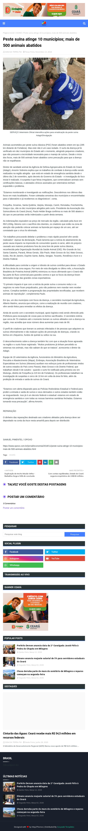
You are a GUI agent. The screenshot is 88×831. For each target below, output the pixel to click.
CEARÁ (19, 33)
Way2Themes (37, 827)
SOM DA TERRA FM (13, 52)
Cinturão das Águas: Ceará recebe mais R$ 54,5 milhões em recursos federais (39, 735)
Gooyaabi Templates (65, 827)
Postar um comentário (13, 508)
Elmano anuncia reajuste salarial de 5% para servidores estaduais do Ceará (51, 660)
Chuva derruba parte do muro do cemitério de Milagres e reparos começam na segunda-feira (50, 673)
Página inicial (8, 33)
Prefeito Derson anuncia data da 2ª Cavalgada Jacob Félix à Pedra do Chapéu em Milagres (48, 647)
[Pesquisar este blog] (33, 534)
